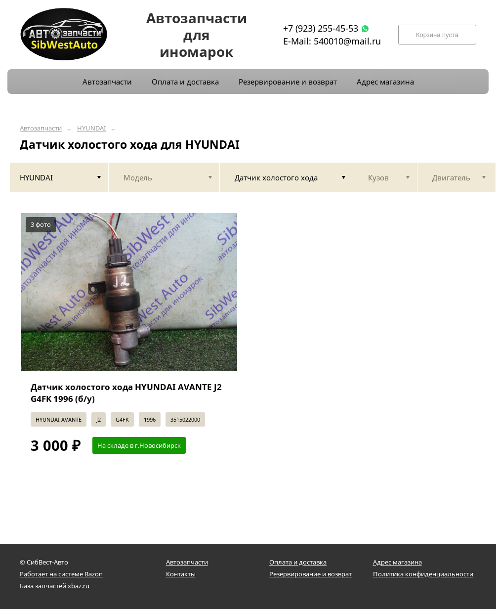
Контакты (181, 573)
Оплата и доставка (298, 562)
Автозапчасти (41, 128)
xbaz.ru (78, 585)
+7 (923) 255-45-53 (320, 28)
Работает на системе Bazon (61, 573)
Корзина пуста (437, 35)
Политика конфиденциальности (423, 573)
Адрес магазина (397, 562)
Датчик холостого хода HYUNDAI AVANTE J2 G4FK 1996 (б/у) (126, 392)
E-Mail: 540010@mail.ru (332, 41)
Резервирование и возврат (310, 573)
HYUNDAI (91, 128)
